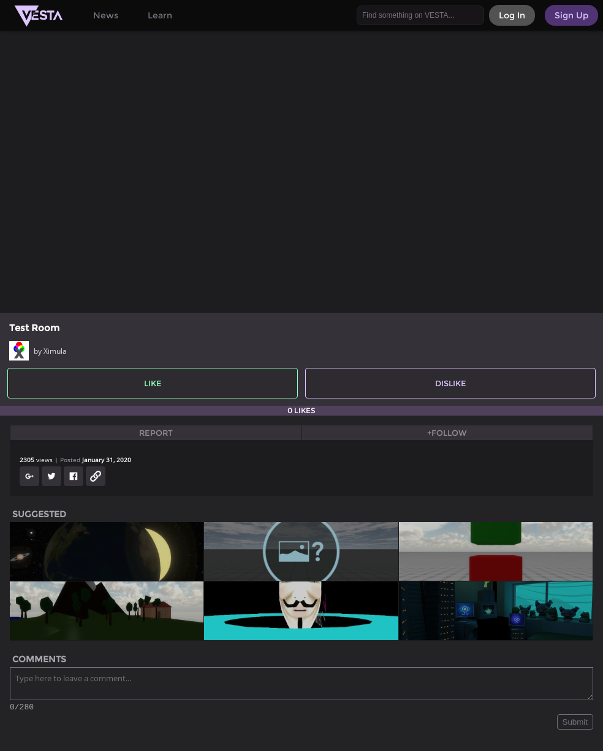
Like (153, 383)
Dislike (450, 383)
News (105, 15)
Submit (575, 723)
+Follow (447, 433)
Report (156, 433)
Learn (160, 15)
